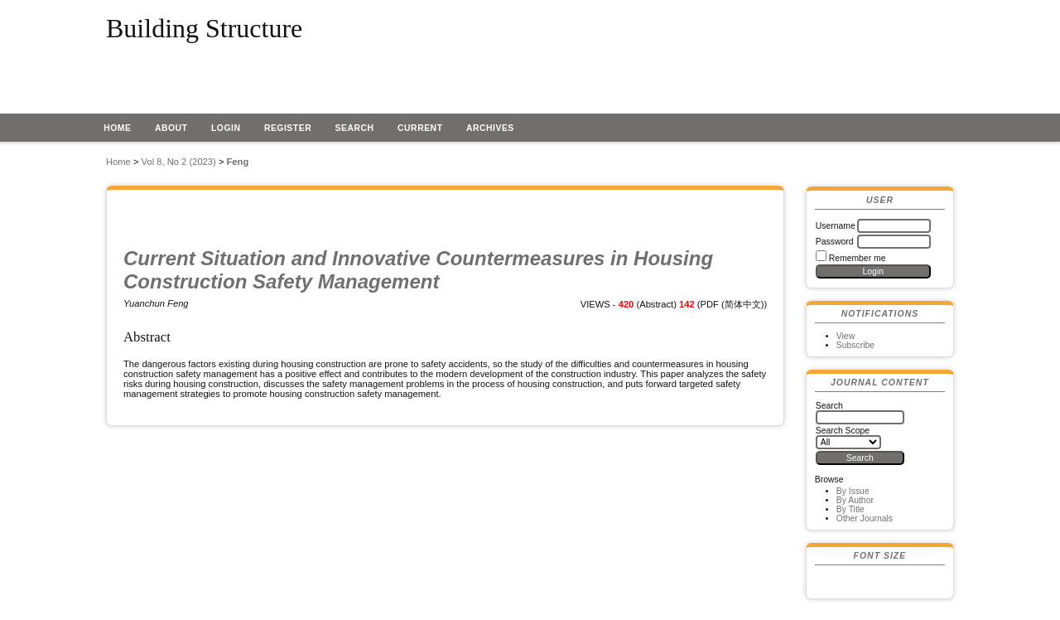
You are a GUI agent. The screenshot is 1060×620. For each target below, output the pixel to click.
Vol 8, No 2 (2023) (179, 162)
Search (354, 128)
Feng (238, 162)
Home (117, 128)
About (171, 128)
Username (835, 225)
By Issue (853, 491)
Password (835, 241)
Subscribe (855, 345)
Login (226, 128)
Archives (490, 128)
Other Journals (864, 518)
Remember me (857, 258)
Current (420, 128)
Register (287, 128)
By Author (855, 500)
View (845, 336)
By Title (850, 509)
